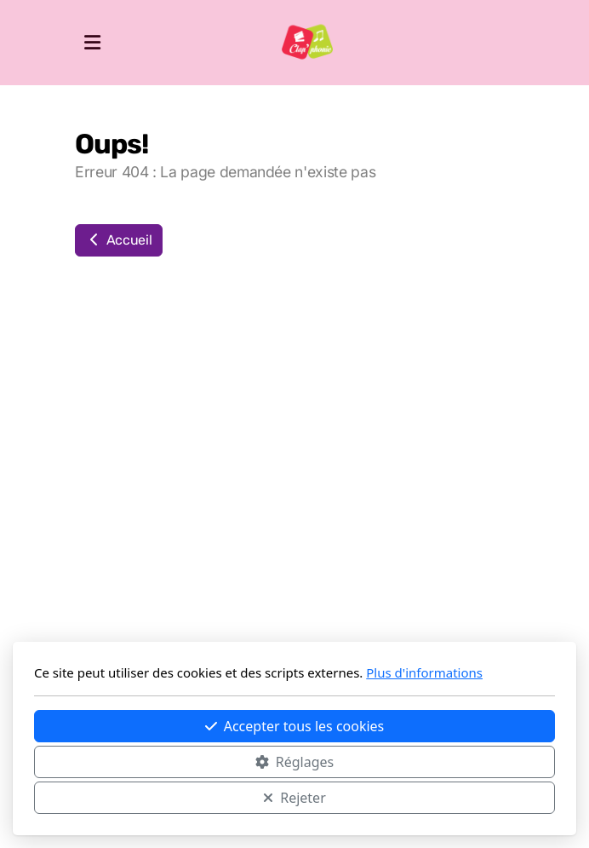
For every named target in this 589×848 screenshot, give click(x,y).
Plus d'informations (424, 672)
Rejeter (294, 797)
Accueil (119, 240)
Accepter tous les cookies (295, 726)
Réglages (294, 762)
